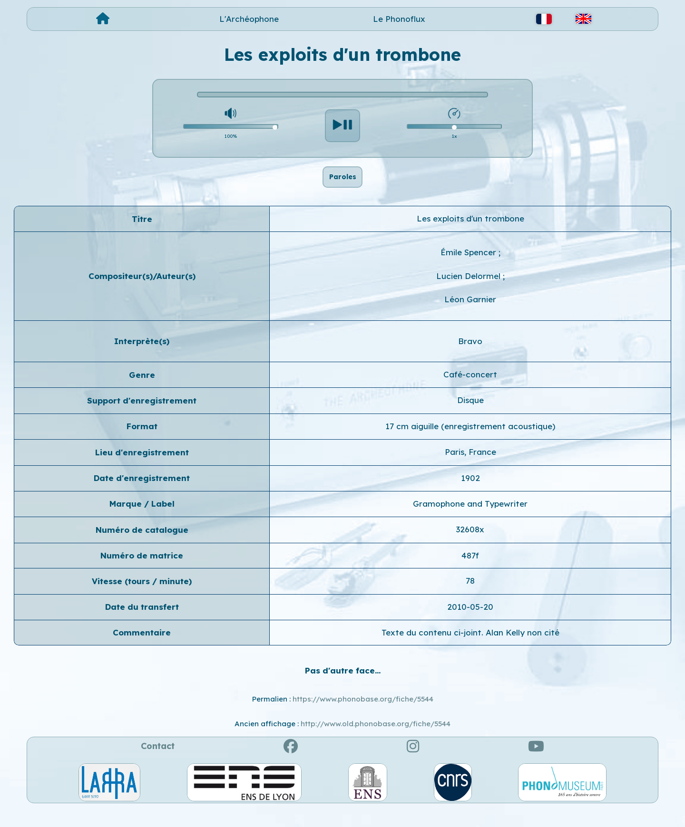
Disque (470, 417)
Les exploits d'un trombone (470, 235)
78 (470, 598)
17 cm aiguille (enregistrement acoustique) (470, 443)
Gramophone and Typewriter (470, 520)
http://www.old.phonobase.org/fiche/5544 (375, 740)
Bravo (470, 358)
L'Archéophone (249, 19)
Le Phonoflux (399, 19)
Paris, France (470, 469)
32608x (470, 546)
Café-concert (470, 391)
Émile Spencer (469, 269)
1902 (470, 495)
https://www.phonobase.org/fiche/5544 (363, 715)
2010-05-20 (470, 623)
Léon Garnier (470, 316)
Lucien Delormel (469, 293)
